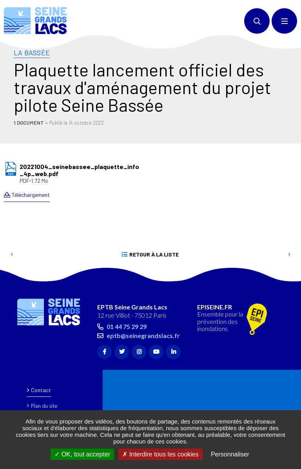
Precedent (12, 254)
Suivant (289, 254)
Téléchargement (31, 194)
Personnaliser (230, 454)
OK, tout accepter (82, 454)
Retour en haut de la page (281, 277)
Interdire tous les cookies (160, 454)
